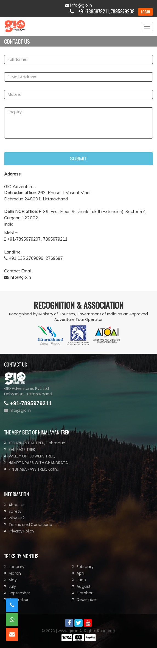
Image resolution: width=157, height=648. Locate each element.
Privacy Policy (21, 531)
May (13, 580)
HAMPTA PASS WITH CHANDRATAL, (39, 462)
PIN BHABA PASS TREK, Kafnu (34, 469)
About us (17, 505)
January (16, 566)
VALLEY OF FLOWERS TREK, (32, 456)
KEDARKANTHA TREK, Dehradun (37, 443)
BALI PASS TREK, (22, 449)
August (84, 586)
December (87, 599)
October (84, 593)
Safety (15, 511)
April (81, 573)
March (15, 573)
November (19, 599)
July (12, 586)
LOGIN (145, 12)
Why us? (17, 518)
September (19, 593)
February (85, 566)
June (81, 580)
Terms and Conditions (30, 524)
